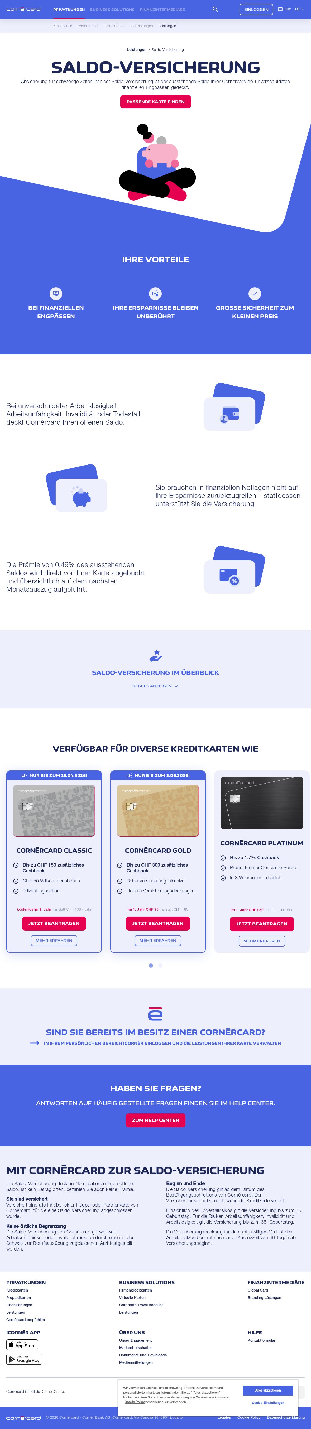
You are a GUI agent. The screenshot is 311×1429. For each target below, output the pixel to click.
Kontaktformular (261, 1341)
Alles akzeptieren (268, 1390)
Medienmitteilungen (136, 1363)
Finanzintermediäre (162, 9)
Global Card (258, 1291)
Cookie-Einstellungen (268, 1403)
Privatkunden (69, 9)
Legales (224, 1418)
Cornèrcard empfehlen (25, 1320)
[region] (208, 1398)
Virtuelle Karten (132, 1298)
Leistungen (136, 50)
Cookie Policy (248, 1418)
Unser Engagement (135, 1341)
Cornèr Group (53, 1392)
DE (300, 9)
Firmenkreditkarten (135, 1291)
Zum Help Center (155, 1120)
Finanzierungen (19, 1305)
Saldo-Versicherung (168, 50)
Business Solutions (112, 9)
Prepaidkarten (18, 1298)
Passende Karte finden (156, 101)
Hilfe (284, 9)
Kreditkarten (17, 1291)
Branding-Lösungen (264, 1298)
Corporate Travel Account (141, 1305)
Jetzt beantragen (54, 923)
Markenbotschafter (135, 1348)
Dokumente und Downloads (143, 1355)
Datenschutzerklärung (286, 1418)
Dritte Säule (114, 26)
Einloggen (256, 9)
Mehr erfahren (54, 940)
